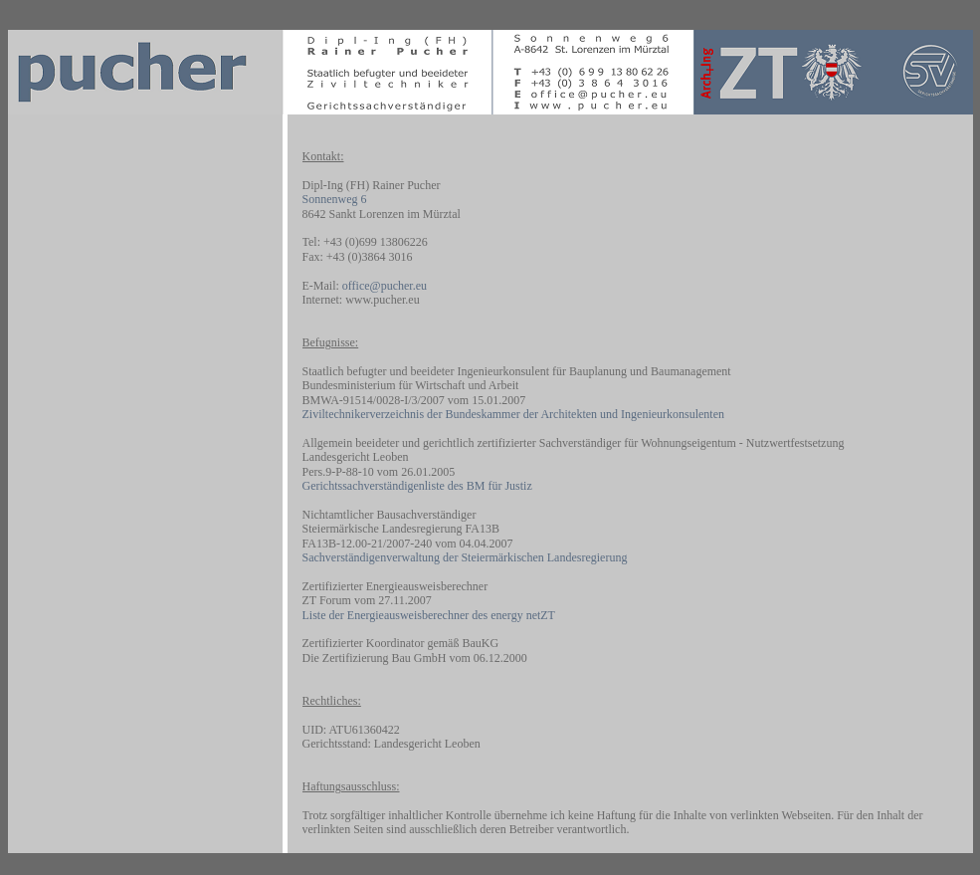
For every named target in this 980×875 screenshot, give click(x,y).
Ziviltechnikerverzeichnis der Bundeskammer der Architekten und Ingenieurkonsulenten (513, 414)
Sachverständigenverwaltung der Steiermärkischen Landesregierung (465, 557)
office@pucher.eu (384, 286)
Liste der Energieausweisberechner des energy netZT (428, 615)
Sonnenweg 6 (334, 199)
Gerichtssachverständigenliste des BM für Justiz (417, 486)
